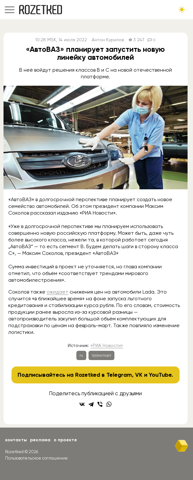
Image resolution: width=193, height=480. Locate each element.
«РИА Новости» (106, 345)
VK (139, 374)
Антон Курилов (108, 39)
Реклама (40, 440)
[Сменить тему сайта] (181, 9)
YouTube (160, 374)
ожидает (57, 292)
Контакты (16, 440)
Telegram (119, 374)
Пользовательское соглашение (36, 458)
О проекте (65, 440)
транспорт (101, 355)
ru (81, 355)
